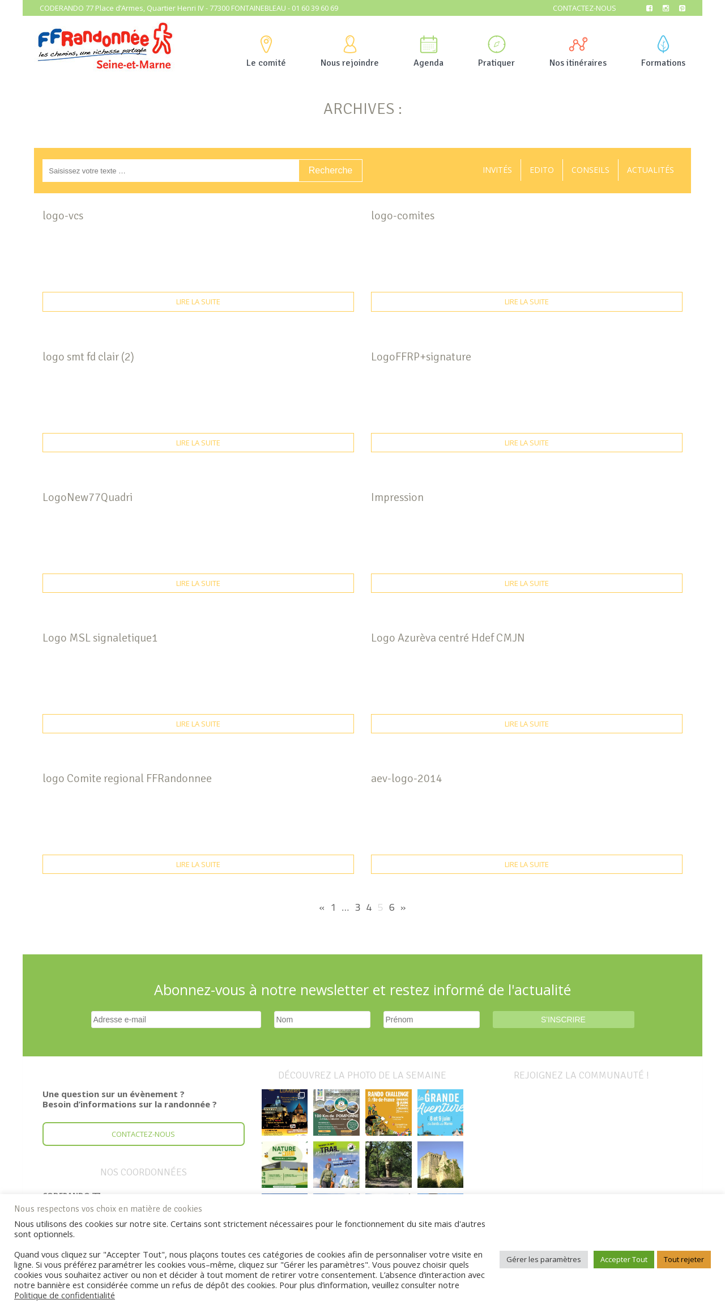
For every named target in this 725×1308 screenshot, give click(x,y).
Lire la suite (198, 301)
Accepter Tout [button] (623, 1259)
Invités (497, 169)
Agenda (428, 52)
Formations (663, 52)
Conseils (590, 169)
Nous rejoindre (350, 52)
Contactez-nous (584, 8)
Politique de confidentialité (64, 1295)
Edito (542, 169)
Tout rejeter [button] (684, 1259)
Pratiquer (496, 52)
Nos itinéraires (578, 52)
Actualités (650, 169)
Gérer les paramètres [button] (543, 1259)
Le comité (266, 52)
